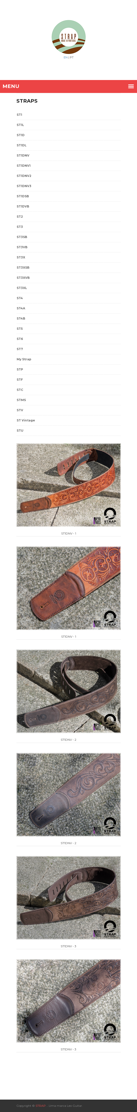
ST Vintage (26, 420)
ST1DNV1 (24, 165)
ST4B (21, 318)
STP (20, 369)
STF (20, 379)
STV (20, 410)
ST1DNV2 (24, 176)
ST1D (21, 135)
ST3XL (22, 288)
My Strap (24, 359)
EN (66, 57)
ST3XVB (23, 278)
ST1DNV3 (24, 186)
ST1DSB (23, 196)
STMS (21, 400)
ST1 (19, 115)
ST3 (20, 227)
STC (20, 390)
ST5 (20, 328)
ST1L (20, 125)
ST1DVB (23, 206)
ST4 (20, 298)
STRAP (41, 1106)
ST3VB (22, 247)
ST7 (20, 349)
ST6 (20, 339)
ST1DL (22, 145)
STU (20, 430)
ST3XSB (23, 267)
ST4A (21, 308)
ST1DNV (23, 155)
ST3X (21, 257)
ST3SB (22, 237)
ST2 (20, 216)
